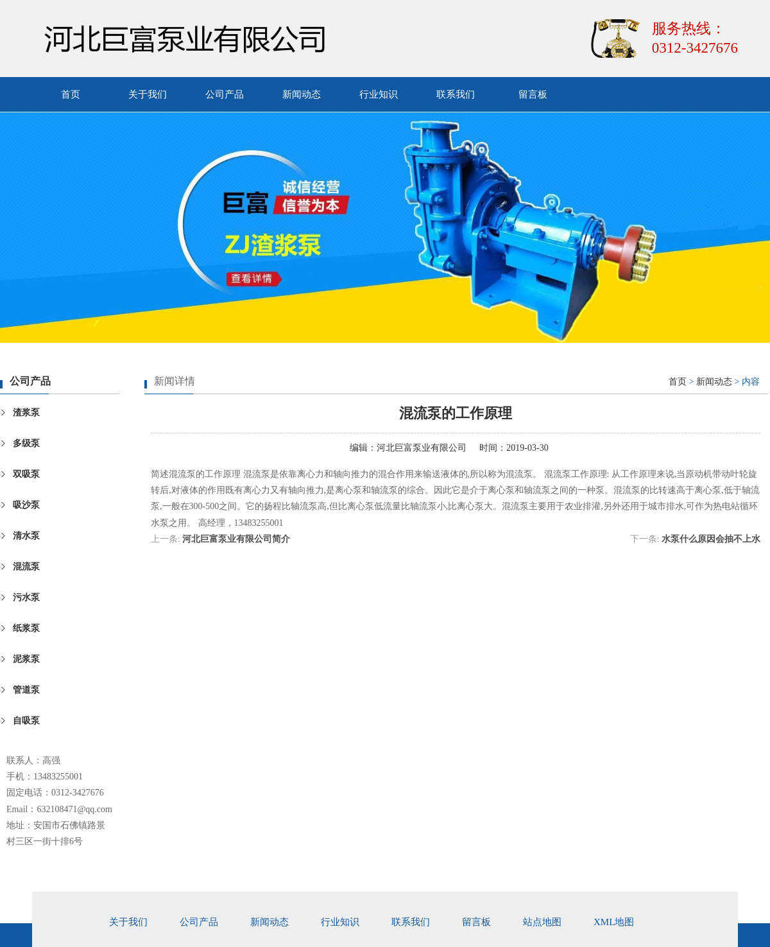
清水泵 (26, 536)
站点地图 (542, 922)
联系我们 (455, 94)
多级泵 (26, 443)
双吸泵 (26, 474)
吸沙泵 (26, 505)
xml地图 (614, 922)
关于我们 (147, 94)
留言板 (532, 94)
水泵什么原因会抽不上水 (711, 539)
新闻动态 (301, 94)
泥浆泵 (26, 659)
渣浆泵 (26, 412)
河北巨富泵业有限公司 (421, 448)
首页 (70, 94)
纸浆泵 (26, 628)
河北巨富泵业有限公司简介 (236, 539)
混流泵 (26, 566)
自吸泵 (26, 720)
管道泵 (26, 690)
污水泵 (26, 597)
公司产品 (224, 94)
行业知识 (378, 94)
